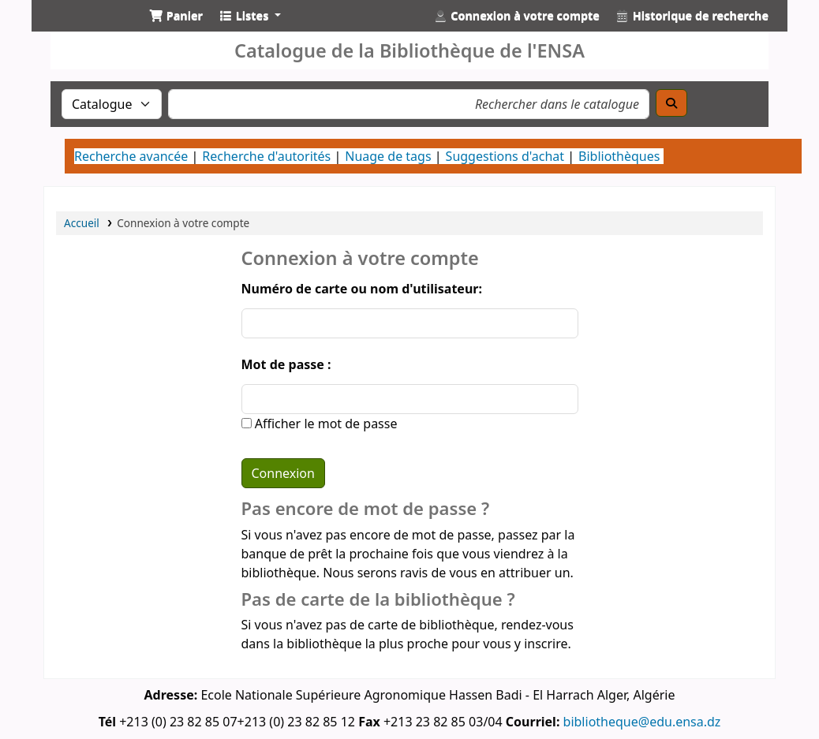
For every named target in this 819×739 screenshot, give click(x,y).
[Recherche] (671, 103)
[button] (176, 16)
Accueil (81, 222)
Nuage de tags (388, 156)
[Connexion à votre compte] (517, 16)
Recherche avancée (131, 156)
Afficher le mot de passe (325, 423)
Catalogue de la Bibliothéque (83, 30)
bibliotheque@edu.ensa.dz (642, 721)
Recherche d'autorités (266, 156)
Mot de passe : (286, 364)
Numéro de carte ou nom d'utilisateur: (361, 288)
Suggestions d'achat (505, 156)
